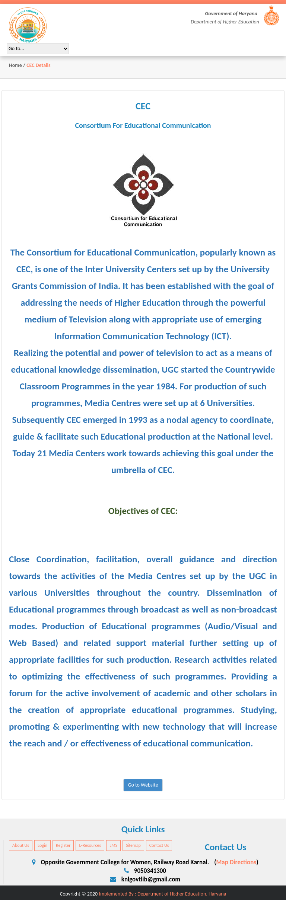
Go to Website (143, 785)
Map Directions (236, 862)
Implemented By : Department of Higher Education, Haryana (162, 894)
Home (15, 65)
